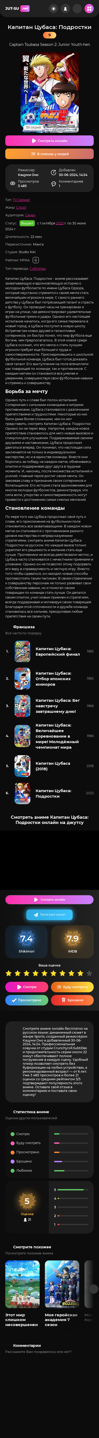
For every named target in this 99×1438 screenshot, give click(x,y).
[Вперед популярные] (93, 1289)
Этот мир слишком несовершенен (21, 1319)
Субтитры (38, 269)
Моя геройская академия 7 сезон (61, 1319)
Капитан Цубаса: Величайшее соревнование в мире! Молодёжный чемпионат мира (57, 736)
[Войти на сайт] (65, 8)
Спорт (21, 207)
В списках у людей (53, 154)
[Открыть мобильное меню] (89, 8)
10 (90, 973)
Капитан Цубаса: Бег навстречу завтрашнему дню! (58, 706)
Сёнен (30, 215)
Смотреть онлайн (52, 141)
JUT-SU (17, 8)
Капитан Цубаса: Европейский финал (58, 651)
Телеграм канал (53, 914)
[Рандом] (77, 8)
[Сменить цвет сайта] (53, 8)
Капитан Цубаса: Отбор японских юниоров (53, 679)
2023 (60, 223)
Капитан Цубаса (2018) (53, 766)
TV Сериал (21, 200)
